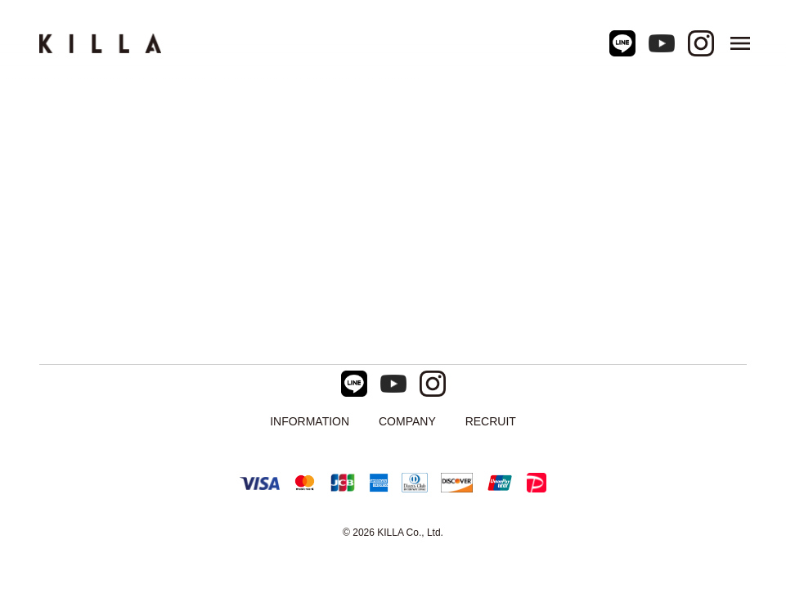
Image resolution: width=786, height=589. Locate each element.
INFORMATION (309, 421)
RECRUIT (490, 421)
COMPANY (407, 421)
